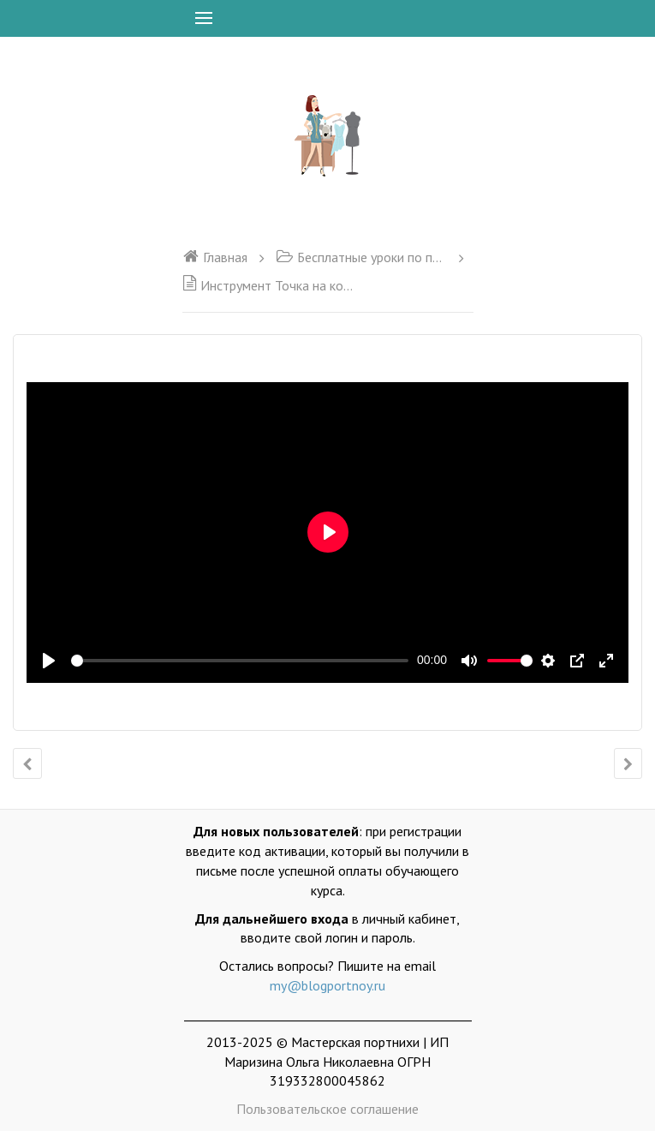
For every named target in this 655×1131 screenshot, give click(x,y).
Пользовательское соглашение (327, 1108)
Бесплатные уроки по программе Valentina (361, 257)
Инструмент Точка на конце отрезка (268, 285)
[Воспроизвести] (49, 660)
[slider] (239, 660)
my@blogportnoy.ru (327, 985)
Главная (214, 257)
